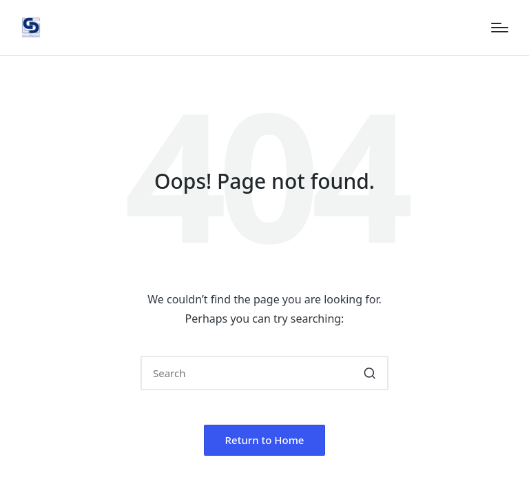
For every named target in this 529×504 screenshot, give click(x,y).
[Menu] (499, 27)
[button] (369, 373)
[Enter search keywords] (264, 373)
